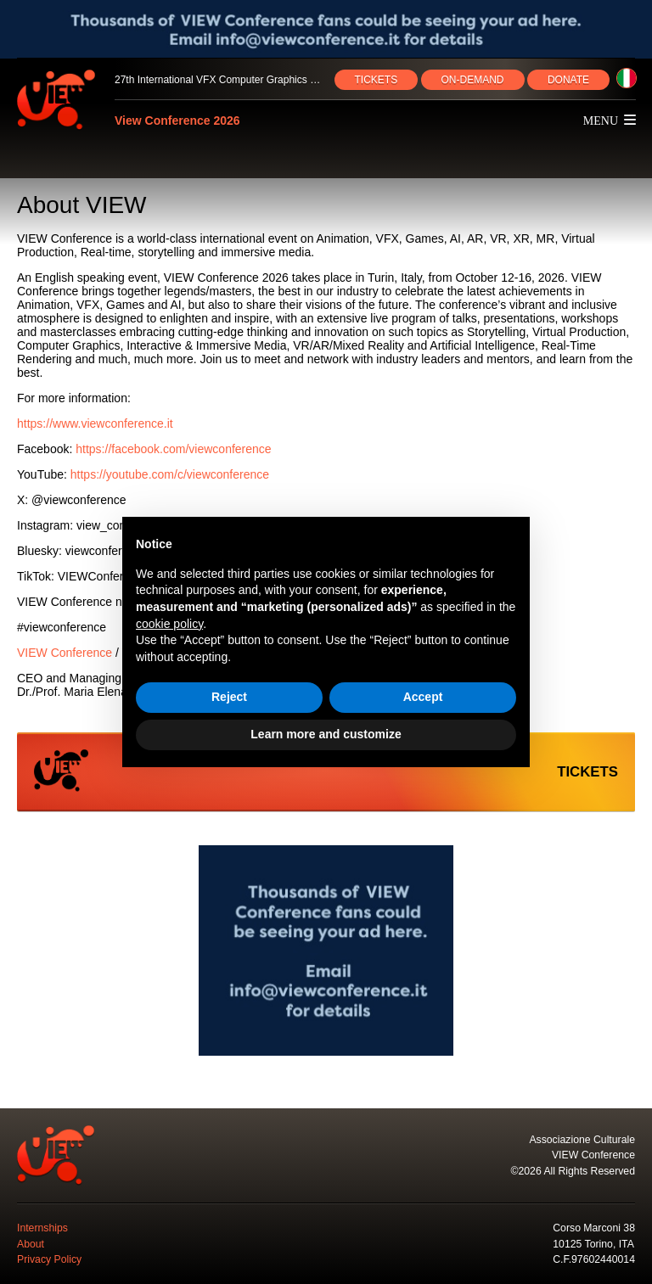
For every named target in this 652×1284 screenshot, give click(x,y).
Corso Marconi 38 (594, 1228)
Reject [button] (229, 697)
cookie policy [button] (169, 624)
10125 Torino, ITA (593, 1244)
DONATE (568, 80)
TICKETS (376, 80)
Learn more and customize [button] (325, 734)
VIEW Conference (64, 652)
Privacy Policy (49, 1259)
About (30, 1244)
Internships (42, 1228)
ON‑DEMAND (472, 80)
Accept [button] (423, 697)
